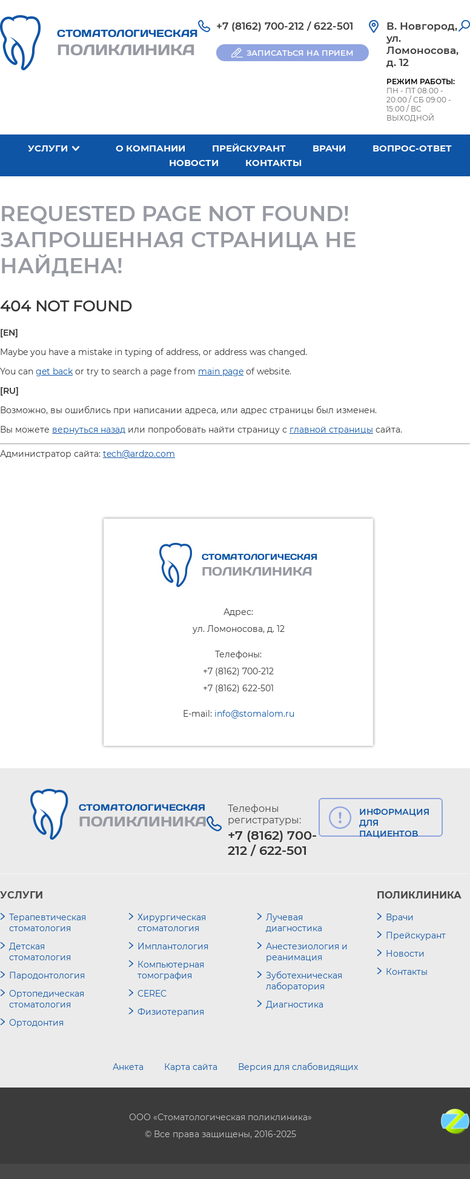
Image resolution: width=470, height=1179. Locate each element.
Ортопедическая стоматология (46, 999)
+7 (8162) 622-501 (238, 688)
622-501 (333, 26)
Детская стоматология (40, 952)
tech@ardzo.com (139, 453)
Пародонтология (47, 975)
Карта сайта (190, 1066)
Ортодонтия (36, 1022)
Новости (194, 162)
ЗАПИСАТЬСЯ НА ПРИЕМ (300, 53)
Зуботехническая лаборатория (304, 981)
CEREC (152, 993)
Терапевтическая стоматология (47, 923)
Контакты (273, 162)
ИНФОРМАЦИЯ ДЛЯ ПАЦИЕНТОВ (394, 821)
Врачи (329, 148)
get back (54, 371)
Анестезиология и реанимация (307, 952)
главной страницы (331, 429)
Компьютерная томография (170, 970)
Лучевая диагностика (294, 923)
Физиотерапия (170, 1011)
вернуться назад (88, 429)
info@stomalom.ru (254, 713)
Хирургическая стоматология (171, 923)
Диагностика (294, 1004)
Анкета (128, 1066)
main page (220, 371)
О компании (150, 148)
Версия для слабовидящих (298, 1066)
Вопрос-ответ (412, 148)
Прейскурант (249, 148)
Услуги (48, 148)
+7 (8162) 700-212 (260, 26)
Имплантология (172, 946)
